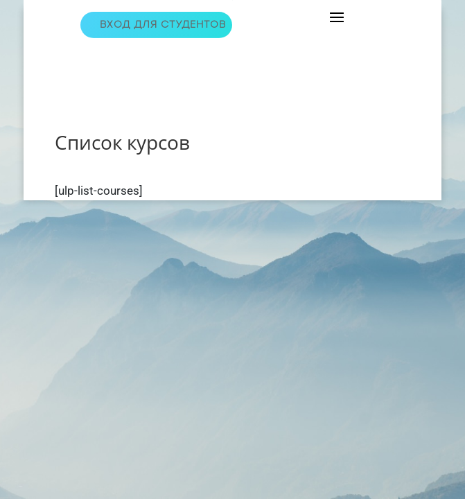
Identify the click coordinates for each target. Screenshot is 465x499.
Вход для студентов (163, 24)
